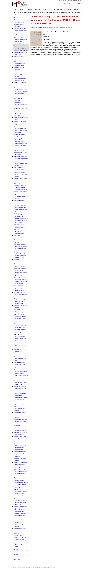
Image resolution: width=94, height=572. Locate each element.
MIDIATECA (60, 9)
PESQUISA (22, 9)
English (79, 0)
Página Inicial (22, 12)
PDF (50, 39)
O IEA (15, 9)
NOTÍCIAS (52, 9)
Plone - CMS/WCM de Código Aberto (21, 567)
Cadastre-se (59, 0)
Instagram (70, 0)
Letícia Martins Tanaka (37, 27)
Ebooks (33, 12)
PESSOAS (30, 9)
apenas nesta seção (68, 5)
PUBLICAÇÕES (68, 9)
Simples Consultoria (30, 569)
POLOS (76, 9)
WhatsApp (75, 0)
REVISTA (45, 9)
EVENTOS (37, 9)
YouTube (64, 0)
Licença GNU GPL (56, 567)
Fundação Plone (39, 567)
